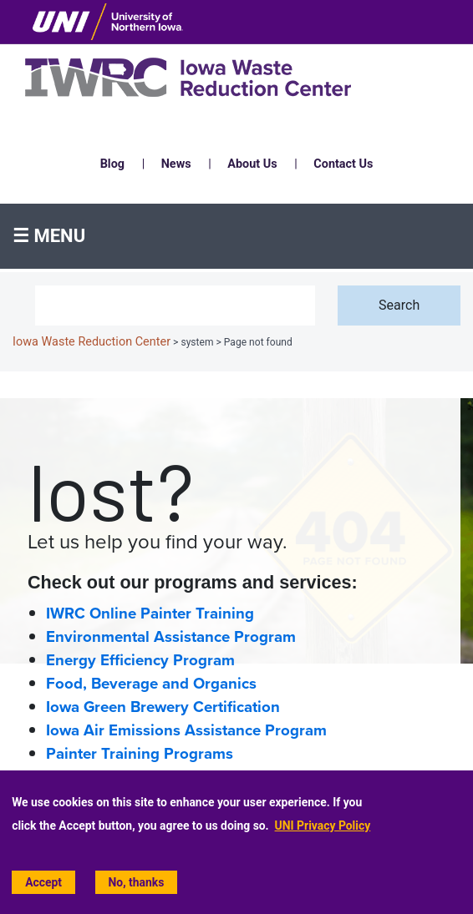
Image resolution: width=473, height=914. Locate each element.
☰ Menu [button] (49, 235)
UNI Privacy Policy (323, 825)
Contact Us (343, 164)
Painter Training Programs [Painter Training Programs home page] (139, 754)
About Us (252, 164)
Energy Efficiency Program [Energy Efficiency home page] (140, 660)
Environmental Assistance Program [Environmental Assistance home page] (171, 637)
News (176, 164)
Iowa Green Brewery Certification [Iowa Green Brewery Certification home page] (163, 707)
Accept (43, 882)
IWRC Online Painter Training (150, 613)
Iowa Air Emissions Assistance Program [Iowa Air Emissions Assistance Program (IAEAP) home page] (186, 730)
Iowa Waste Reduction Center (91, 342)
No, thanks (137, 882)
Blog (112, 164)
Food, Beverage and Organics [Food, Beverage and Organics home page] (151, 683)
